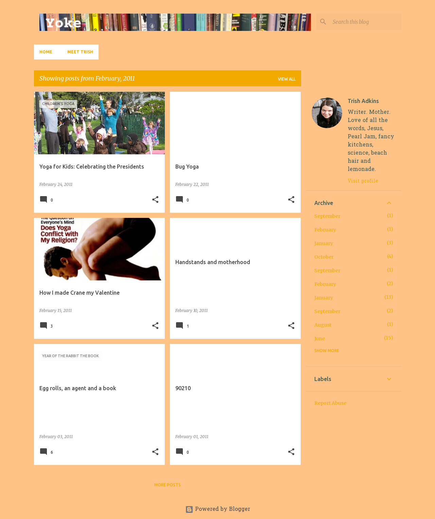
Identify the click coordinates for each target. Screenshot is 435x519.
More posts (167, 485)
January (323, 243)
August (322, 325)
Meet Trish (80, 52)
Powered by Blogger (217, 509)
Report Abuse (330, 403)
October (324, 257)
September (327, 216)
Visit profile (363, 181)
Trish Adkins (363, 101)
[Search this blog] (365, 22)
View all (287, 79)
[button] (155, 200)
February (325, 230)
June (319, 338)
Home (45, 52)
